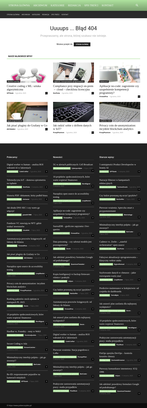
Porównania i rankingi (15, 306)
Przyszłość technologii (61, 293)
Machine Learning (13, 81)
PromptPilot (82, 357)
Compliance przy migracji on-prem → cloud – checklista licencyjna (73, 87)
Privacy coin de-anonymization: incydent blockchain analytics (117, 127)
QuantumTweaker (78, 264)
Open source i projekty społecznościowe (21, 273)
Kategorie (58, 5)
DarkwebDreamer (118, 360)
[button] (137, 5)
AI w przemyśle (12, 171)
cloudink (26, 230)
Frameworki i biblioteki (15, 335)
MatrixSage (128, 215)
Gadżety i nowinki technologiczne (65, 357)
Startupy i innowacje (14, 230)
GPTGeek (10, 93)
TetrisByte (115, 295)
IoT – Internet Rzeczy (60, 121)
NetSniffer (74, 293)
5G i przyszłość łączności (62, 168)
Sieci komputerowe (60, 281)
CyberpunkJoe (77, 168)
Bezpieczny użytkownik (61, 264)
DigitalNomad (119, 264)
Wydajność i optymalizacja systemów (20, 364)
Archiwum (40, 5)
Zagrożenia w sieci (106, 264)
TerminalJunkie (30, 335)
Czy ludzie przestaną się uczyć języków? (72, 289)
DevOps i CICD (104, 360)
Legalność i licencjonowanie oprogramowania (69, 81)
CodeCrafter (23, 171)
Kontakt (108, 5)
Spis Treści (91, 5)
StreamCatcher (29, 347)
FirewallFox (103, 96)
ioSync (70, 281)
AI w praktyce (12, 246)
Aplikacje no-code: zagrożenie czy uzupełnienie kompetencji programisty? (119, 89)
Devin (26, 306)
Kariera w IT (104, 81)
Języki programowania (15, 121)
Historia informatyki (14, 199)
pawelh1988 (27, 215)
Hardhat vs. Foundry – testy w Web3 (24, 331)
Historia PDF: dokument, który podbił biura (27, 195)
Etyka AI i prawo (59, 249)
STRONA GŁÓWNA (82, 44)
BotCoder (37, 364)
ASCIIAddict (11, 129)
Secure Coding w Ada (17, 343)
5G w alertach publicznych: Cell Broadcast (73, 164)
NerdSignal (40, 321)
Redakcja (74, 5)
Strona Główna (19, 5)
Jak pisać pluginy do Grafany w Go (27, 125)
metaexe (26, 199)
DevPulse (56, 93)
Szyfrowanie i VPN (106, 280)
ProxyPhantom (58, 132)
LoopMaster (40, 273)
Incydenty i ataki (105, 121)
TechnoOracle (122, 187)
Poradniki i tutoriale (14, 215)
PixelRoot (73, 391)
